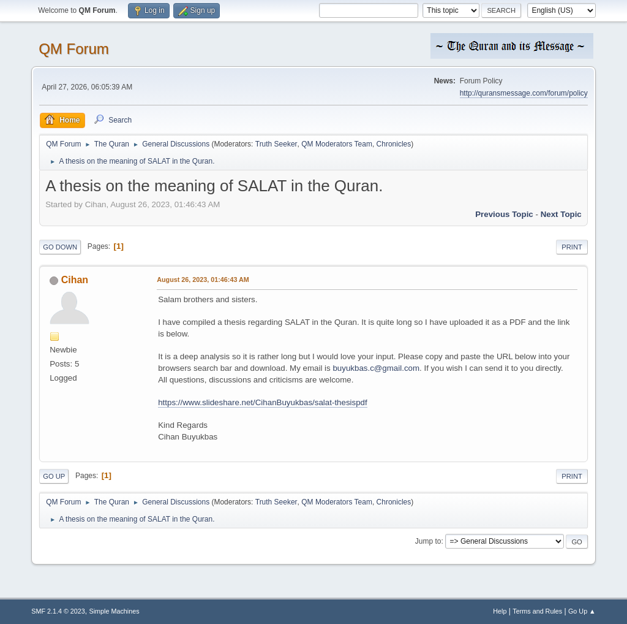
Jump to (428, 541)
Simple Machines (114, 611)
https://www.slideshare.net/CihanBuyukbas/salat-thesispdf (262, 402)
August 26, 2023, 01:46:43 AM (203, 279)
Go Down (60, 247)
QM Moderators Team (336, 144)
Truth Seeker (276, 144)
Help (499, 611)
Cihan (74, 280)
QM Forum (74, 48)
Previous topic (504, 214)
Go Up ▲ (582, 611)
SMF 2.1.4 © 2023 (58, 611)
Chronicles (394, 144)
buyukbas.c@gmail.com (375, 368)
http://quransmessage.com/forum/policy (524, 93)
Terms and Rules (537, 611)
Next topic (561, 214)
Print (571, 247)
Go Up (54, 476)
